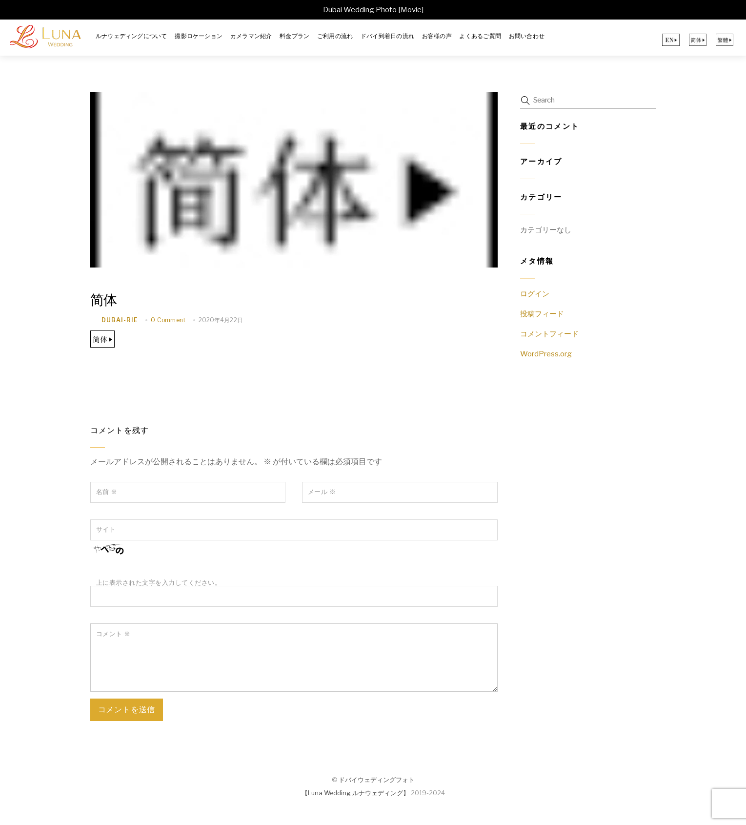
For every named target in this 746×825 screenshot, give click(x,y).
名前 (107, 491)
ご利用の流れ (335, 36)
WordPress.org (546, 353)
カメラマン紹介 (251, 36)
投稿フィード (542, 313)
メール (322, 491)
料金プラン (294, 36)
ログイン (534, 293)
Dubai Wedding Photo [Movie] (373, 9)
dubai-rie (120, 320)
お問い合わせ (526, 36)
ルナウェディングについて (131, 36)
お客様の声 (437, 36)
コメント (113, 633)
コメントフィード (549, 333)
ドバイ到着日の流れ (387, 36)
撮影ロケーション (198, 36)
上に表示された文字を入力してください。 (159, 582)
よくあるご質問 (480, 36)
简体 (104, 299)
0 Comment (168, 319)
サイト (106, 529)
